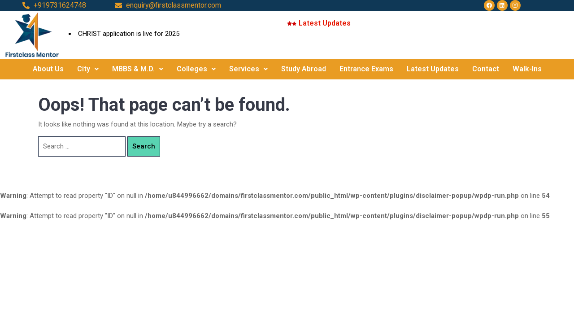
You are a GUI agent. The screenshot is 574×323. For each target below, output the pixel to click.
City (88, 69)
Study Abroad (303, 69)
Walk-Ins (527, 69)
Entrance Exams (366, 69)
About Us (48, 69)
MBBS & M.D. (137, 69)
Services (248, 69)
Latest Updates (433, 69)
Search (143, 146)
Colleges (196, 69)
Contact (485, 69)
